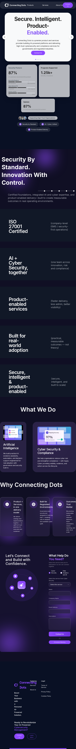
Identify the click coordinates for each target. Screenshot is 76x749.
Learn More (32, 736)
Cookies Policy (46, 696)
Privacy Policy (45, 692)
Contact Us (67, 5)
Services (33, 685)
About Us (33, 690)
